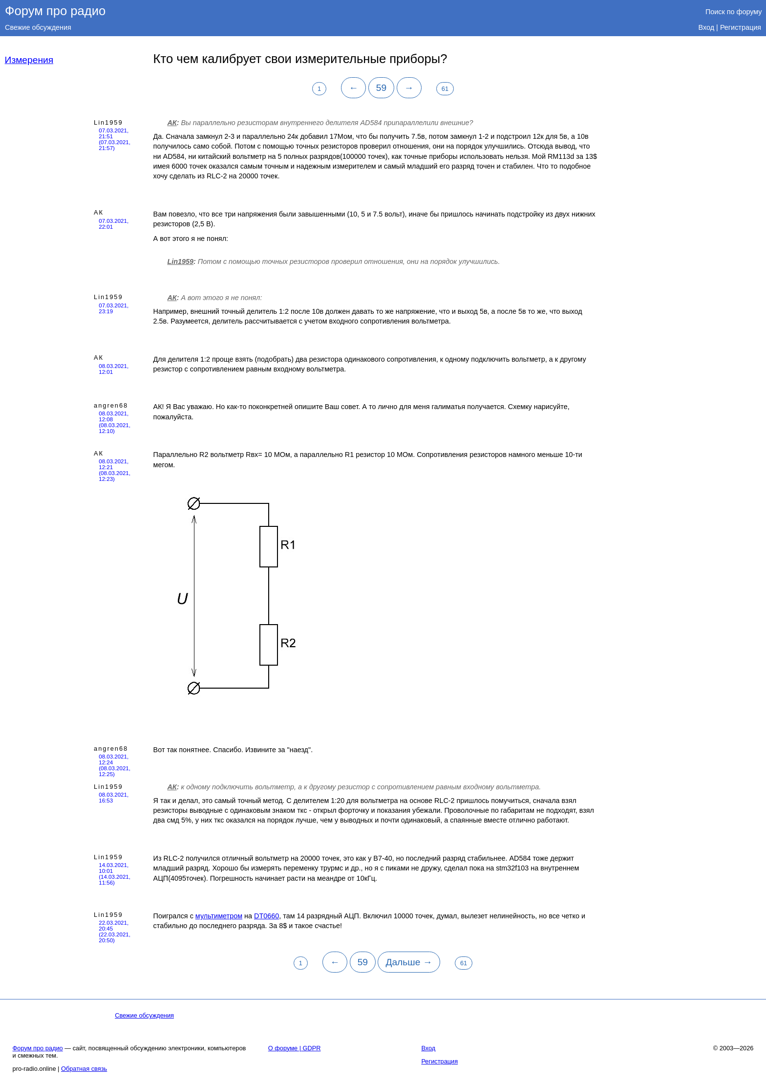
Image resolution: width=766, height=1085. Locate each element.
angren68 (111, 405)
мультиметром (218, 916)
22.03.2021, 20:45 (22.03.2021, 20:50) (114, 931)
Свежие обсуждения (38, 27)
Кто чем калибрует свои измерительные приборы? (300, 58)
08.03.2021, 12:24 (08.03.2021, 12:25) (114, 765)
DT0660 (266, 916)
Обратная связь (84, 1068)
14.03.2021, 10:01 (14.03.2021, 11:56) (114, 874)
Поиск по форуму (733, 12)
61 (445, 88)
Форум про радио (55, 11)
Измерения (29, 60)
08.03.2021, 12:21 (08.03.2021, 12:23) (114, 470)
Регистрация (740, 27)
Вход (707, 27)
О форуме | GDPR (294, 1048)
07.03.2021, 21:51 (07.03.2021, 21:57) (114, 139)
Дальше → (408, 962)
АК (171, 123)
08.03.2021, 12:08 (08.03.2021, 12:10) (114, 422)
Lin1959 (108, 122)
